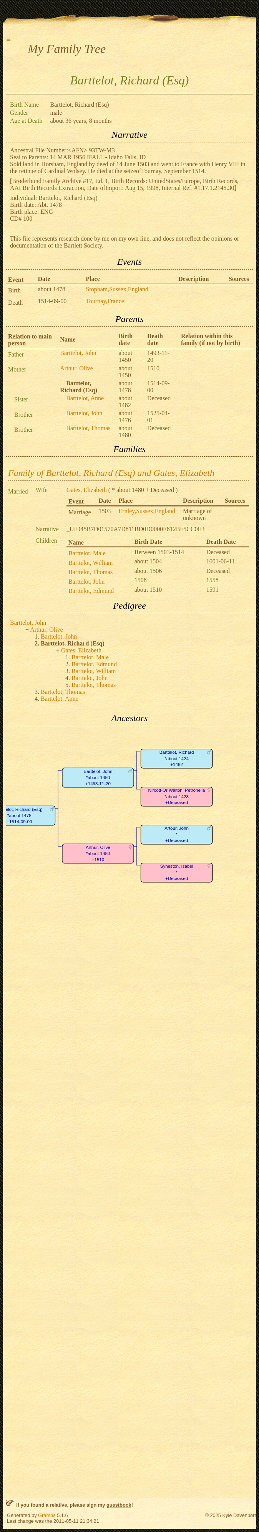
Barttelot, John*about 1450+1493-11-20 (98, 777)
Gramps (47, 1515)
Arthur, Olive (76, 368)
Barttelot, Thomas (88, 428)
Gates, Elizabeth (86, 490)
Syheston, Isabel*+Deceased (176, 872)
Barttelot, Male (87, 553)
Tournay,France (105, 301)
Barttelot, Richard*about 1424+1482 (176, 758)
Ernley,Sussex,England (147, 511)
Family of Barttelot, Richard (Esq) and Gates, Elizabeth (111, 473)
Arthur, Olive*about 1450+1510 (98, 853)
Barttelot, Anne (85, 398)
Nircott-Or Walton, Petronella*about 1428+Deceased (176, 796)
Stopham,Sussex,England (117, 289)
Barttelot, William (90, 563)
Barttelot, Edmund (91, 591)
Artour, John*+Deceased (176, 834)
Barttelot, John (78, 353)
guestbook (118, 1505)
